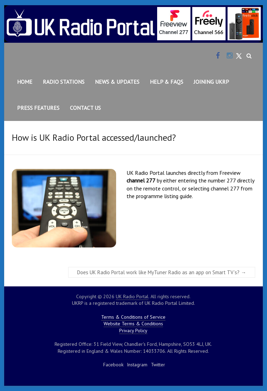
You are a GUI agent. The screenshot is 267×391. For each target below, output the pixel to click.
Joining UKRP (211, 81)
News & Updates (117, 81)
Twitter (158, 364)
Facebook (113, 364)
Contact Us (85, 107)
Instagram (137, 364)
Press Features (38, 107)
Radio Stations (63, 81)
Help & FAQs (166, 81)
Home (24, 81)
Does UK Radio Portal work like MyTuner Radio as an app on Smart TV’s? (161, 272)
